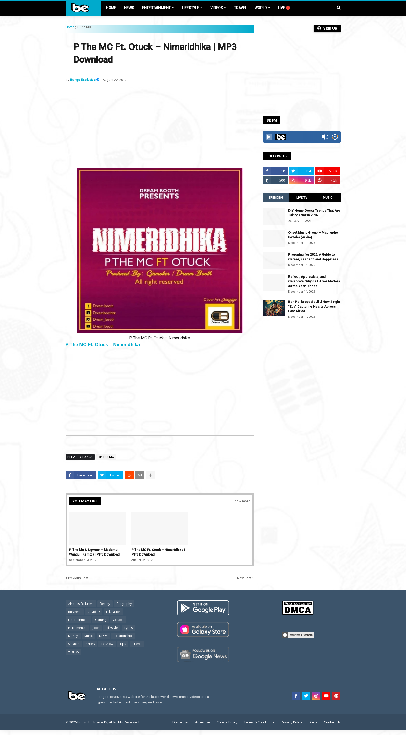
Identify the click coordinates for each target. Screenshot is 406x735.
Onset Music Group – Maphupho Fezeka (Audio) (313, 235)
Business (74, 611)
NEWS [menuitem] (129, 8)
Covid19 (94, 611)
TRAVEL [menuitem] (240, 8)
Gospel (118, 620)
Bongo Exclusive (83, 80)
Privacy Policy (291, 722)
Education (113, 611)
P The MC (84, 27)
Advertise (202, 722)
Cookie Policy (227, 722)
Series (90, 644)
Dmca (313, 722)
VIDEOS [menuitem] (216, 8)
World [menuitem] (261, 8)
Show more (241, 500)
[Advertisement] (160, 125)
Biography (124, 603)
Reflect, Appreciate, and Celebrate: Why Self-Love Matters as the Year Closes (314, 281)
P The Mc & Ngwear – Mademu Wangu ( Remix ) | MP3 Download (94, 552)
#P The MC (106, 457)
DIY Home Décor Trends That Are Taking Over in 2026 (314, 213)
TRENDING (276, 197)
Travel (136, 644)
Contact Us (332, 722)
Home (70, 27)
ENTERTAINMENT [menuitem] (156, 8)
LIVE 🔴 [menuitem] (284, 8)
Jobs (96, 628)
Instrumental (77, 628)
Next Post (244, 578)
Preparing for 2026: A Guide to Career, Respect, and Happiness (313, 257)
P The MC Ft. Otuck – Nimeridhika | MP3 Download (158, 552)
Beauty (105, 603)
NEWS (103, 636)
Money (73, 636)
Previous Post (78, 578)
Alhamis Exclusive (80, 603)
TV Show (107, 644)
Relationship (123, 636)
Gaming (100, 620)
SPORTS (73, 644)
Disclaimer (180, 722)
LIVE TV (301, 197)
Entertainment (78, 620)
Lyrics (128, 628)
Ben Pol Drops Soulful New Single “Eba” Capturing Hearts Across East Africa (314, 306)
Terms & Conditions (259, 722)
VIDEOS (73, 652)
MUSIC (327, 197)
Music (88, 636)
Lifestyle (112, 628)
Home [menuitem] (111, 8)
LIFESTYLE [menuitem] (190, 8)
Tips (123, 644)
